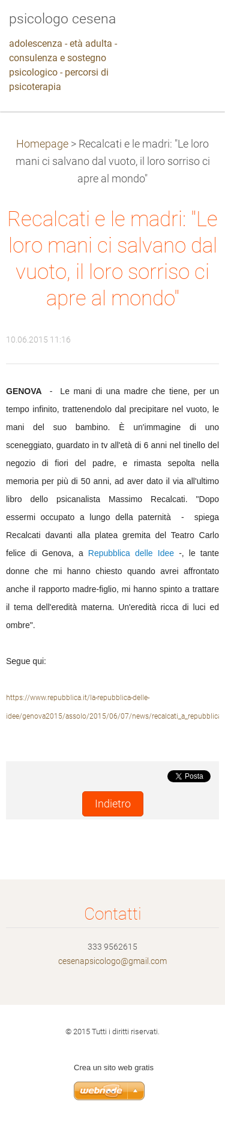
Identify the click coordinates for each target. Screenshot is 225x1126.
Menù (192, 27)
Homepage (42, 144)
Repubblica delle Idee (131, 553)
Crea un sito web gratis (114, 1067)
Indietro (113, 804)
